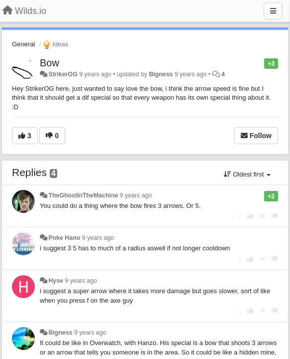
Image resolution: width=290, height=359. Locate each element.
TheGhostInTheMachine (83, 195)
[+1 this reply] (250, 216)
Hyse (55, 280)
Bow (49, 62)
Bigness (161, 74)
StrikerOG (62, 74)
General (23, 44)
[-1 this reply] (275, 216)
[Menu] (273, 10)
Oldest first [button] (247, 174)
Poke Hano (64, 237)
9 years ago (136, 195)
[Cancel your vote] (262, 216)
